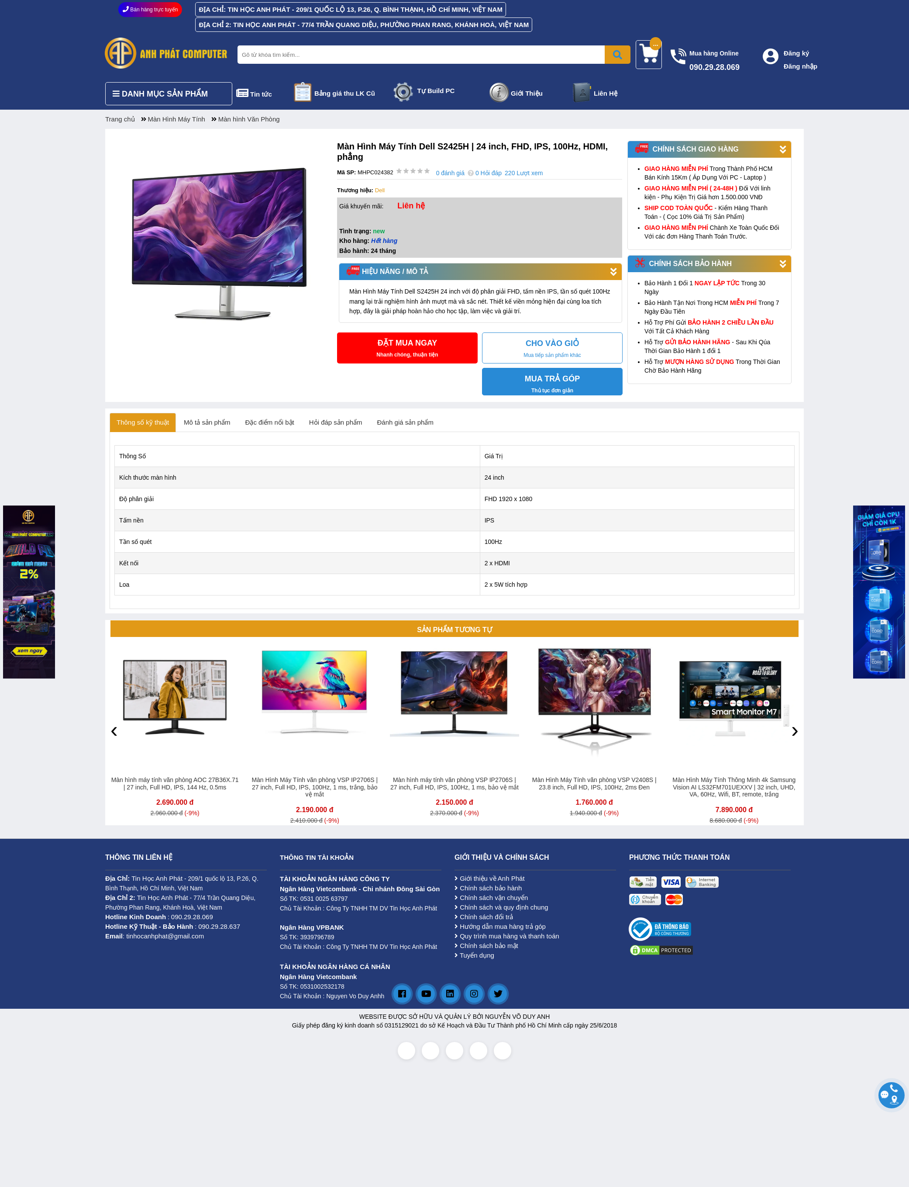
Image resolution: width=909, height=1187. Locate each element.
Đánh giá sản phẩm (405, 422)
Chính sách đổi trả (483, 917)
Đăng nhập (800, 66)
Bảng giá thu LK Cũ (344, 93)
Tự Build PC (436, 90)
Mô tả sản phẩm (207, 422)
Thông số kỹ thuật (143, 422)
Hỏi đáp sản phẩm (335, 422)
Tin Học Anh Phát (156, 878)
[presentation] (114, 729)
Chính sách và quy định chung (501, 907)
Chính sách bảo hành (488, 888)
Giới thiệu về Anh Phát (489, 878)
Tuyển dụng (474, 955)
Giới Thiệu (527, 93)
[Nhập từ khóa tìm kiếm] (432, 54)
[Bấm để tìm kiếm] (617, 54)
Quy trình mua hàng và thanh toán (506, 936)
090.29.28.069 (192, 917)
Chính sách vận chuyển (491, 897)
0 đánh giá (450, 173)
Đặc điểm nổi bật (269, 422)
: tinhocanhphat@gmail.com (154, 936)
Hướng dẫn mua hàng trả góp (500, 926)
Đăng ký (796, 53)
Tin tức (261, 94)
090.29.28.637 (219, 926)
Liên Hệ (605, 93)
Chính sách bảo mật (486, 945)
